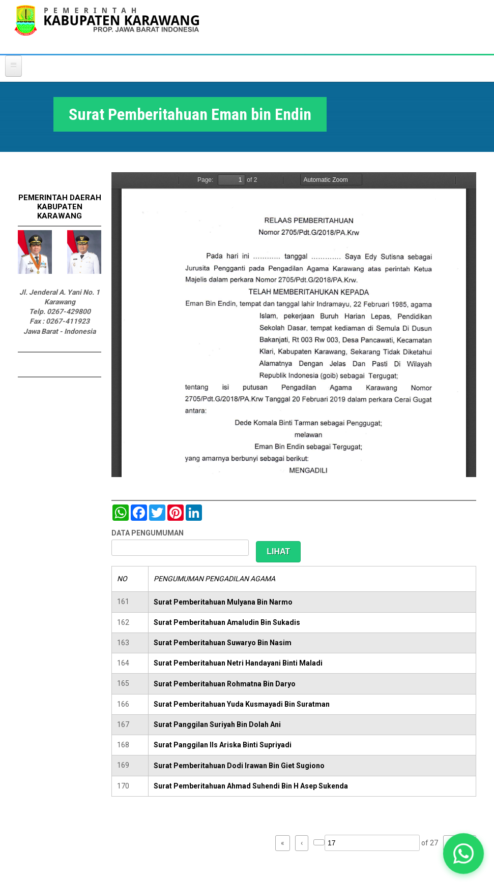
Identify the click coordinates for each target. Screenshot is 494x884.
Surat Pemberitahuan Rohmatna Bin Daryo (225, 684)
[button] (463, 853)
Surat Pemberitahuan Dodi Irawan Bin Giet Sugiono (239, 766)
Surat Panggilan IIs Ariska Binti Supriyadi (223, 745)
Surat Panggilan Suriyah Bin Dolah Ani (217, 724)
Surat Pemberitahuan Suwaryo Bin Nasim (223, 643)
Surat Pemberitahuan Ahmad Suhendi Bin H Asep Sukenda (251, 786)
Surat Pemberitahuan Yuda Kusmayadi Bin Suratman (242, 704)
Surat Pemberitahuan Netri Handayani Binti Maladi (238, 663)
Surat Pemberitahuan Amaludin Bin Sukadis (227, 622)
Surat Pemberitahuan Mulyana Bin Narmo (223, 602)
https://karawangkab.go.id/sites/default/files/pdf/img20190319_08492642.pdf (293, 324)
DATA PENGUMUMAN (147, 533)
